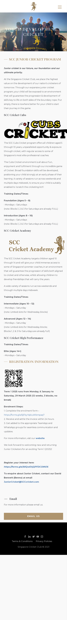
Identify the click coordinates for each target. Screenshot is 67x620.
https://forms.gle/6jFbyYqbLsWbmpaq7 (24, 415)
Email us (33, 516)
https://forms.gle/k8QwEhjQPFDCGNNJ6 (26, 467)
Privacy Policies (44, 541)
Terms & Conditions (22, 541)
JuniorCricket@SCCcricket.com (21, 482)
